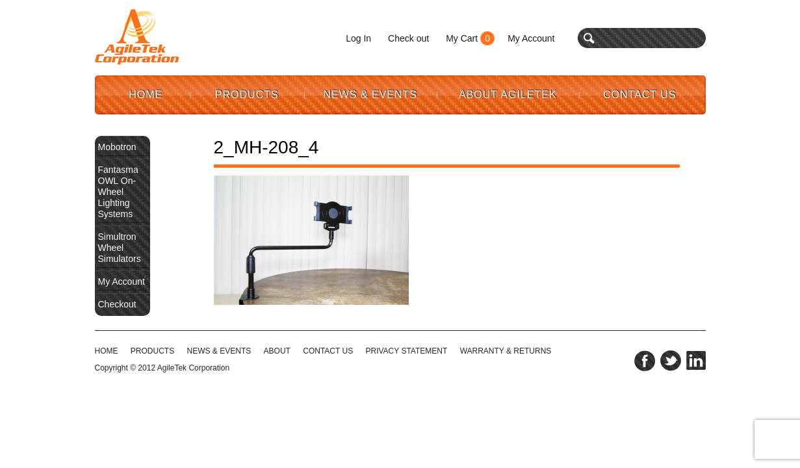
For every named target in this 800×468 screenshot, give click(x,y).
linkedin (696, 360)
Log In (358, 38)
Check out (408, 38)
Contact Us (640, 94)
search (589, 38)
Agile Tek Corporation (137, 37)
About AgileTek (508, 94)
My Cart (462, 38)
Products (247, 94)
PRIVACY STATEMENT (407, 351)
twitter (670, 360)
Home (146, 94)
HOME (106, 351)
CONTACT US (328, 351)
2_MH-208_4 (266, 147)
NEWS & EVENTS (219, 351)
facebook (644, 360)
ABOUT (277, 351)
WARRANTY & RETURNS (506, 351)
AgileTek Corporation (193, 367)
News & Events (371, 94)
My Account (531, 38)
